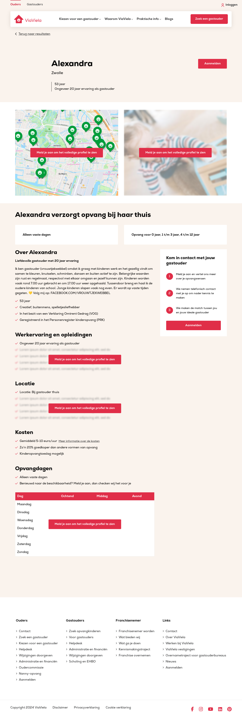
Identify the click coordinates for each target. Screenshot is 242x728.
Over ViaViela (175, 637)
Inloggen (229, 5)
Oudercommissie (31, 667)
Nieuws (171, 661)
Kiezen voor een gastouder (79, 19)
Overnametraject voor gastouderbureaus (196, 655)
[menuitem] (15, 3)
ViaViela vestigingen (180, 649)
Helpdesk (25, 649)
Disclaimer (60, 707)
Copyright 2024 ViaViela (28, 707)
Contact (24, 631)
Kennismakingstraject (134, 649)
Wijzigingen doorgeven (36, 655)
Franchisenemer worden (136, 631)
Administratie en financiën (38, 661)
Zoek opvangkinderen (85, 631)
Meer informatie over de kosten (79, 441)
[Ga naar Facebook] (192, 709)
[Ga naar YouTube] (210, 709)
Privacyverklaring (87, 707)
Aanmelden (212, 63)
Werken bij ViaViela (179, 643)
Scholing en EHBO (82, 661)
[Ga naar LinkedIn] (220, 709)
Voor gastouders (81, 637)
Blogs (169, 19)
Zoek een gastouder (209, 19)
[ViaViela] (28, 19)
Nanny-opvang (30, 674)
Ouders (15, 4)
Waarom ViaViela (118, 19)
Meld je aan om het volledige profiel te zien (67, 152)
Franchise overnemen (134, 655)
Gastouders (35, 4)
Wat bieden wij (129, 637)
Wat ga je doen (130, 643)
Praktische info (148, 19)
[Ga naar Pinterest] (229, 709)
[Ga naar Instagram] (201, 709)
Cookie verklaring (118, 707)
